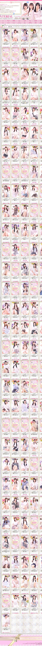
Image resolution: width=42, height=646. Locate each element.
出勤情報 (26, 638)
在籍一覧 (32, 638)
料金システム (36, 638)
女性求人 (39, 638)
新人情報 (29, 638)
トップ (23, 638)
